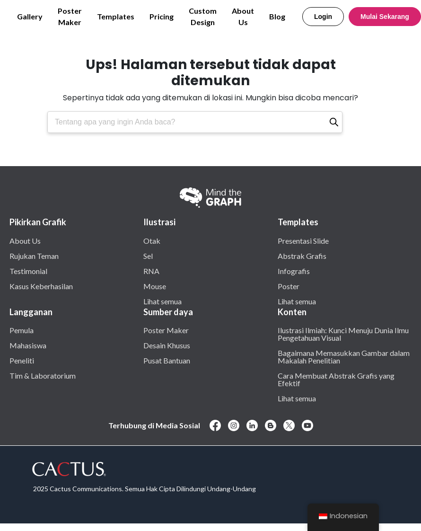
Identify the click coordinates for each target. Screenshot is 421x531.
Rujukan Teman (34, 255)
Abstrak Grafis (302, 255)
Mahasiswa (27, 345)
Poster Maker (70, 16)
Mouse (154, 286)
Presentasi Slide (303, 240)
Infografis (294, 270)
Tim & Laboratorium (42, 375)
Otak (151, 240)
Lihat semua (162, 301)
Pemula (21, 330)
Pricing (161, 16)
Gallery (30, 16)
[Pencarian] (334, 122)
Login (323, 16)
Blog (277, 16)
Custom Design (203, 16)
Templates (115, 16)
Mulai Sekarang (384, 16)
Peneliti (21, 360)
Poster (288, 286)
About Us (243, 16)
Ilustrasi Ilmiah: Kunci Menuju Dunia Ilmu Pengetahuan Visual (343, 334)
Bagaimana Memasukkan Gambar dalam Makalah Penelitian (344, 356)
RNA (151, 270)
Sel (148, 255)
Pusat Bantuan (166, 360)
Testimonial (28, 270)
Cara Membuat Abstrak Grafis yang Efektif (336, 379)
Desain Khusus (166, 345)
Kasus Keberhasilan (41, 286)
